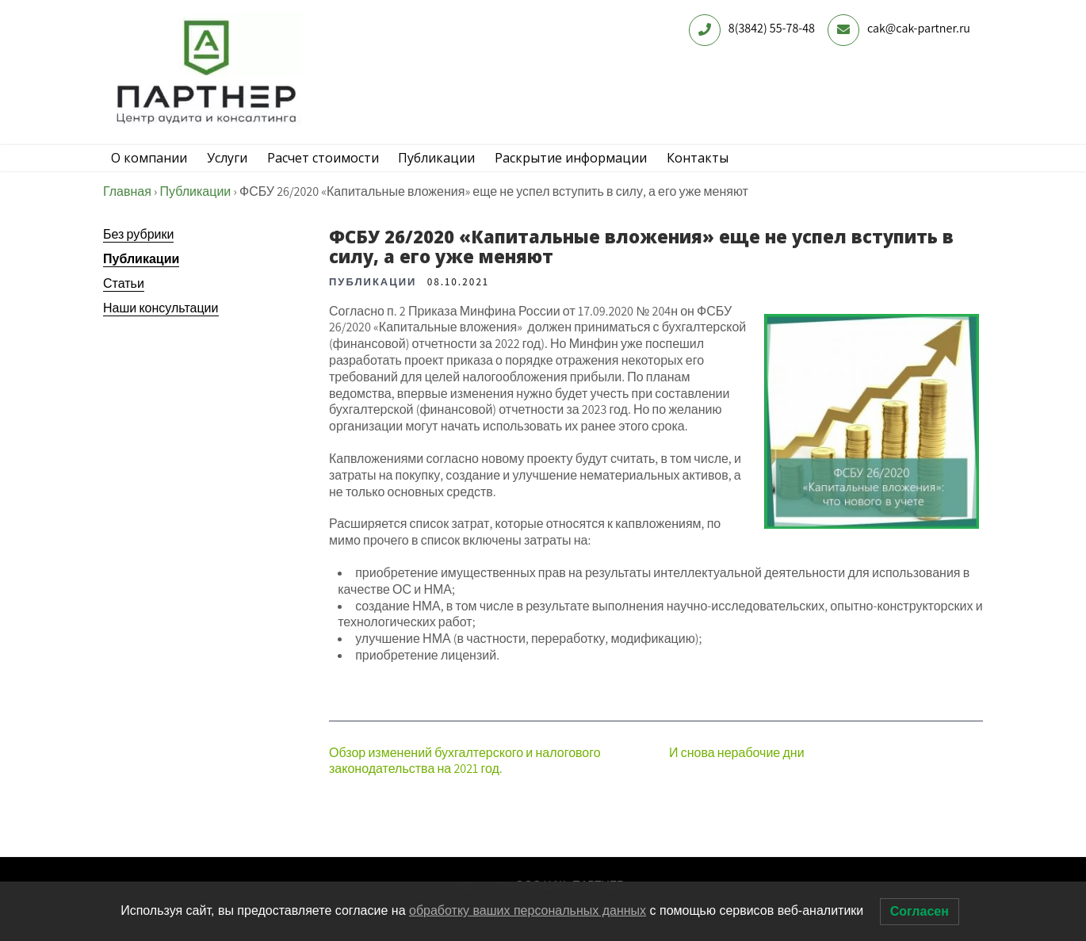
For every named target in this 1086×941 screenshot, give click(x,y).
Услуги (238, 169)
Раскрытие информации (604, 169)
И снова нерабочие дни (737, 775)
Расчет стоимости (341, 169)
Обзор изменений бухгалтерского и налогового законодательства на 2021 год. (465, 783)
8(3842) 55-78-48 (771, 28)
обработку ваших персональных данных (527, 910)
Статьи (123, 305)
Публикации (462, 169)
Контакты (738, 169)
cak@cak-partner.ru (918, 28)
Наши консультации (161, 330)
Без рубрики (138, 256)
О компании (153, 169)
